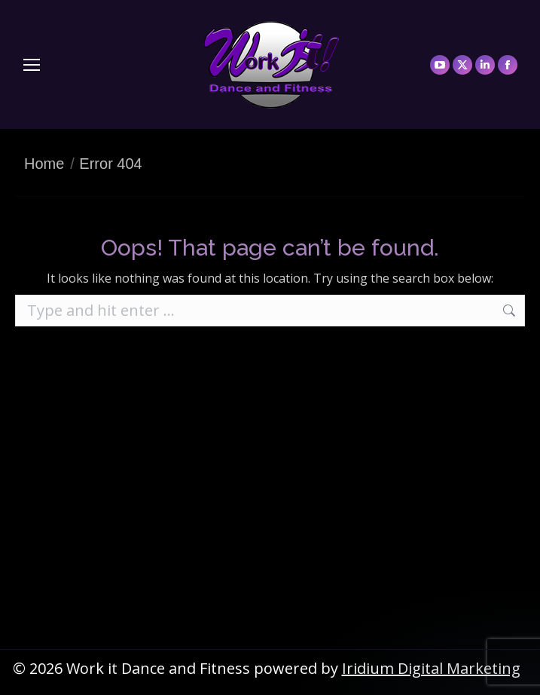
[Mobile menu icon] (32, 65)
